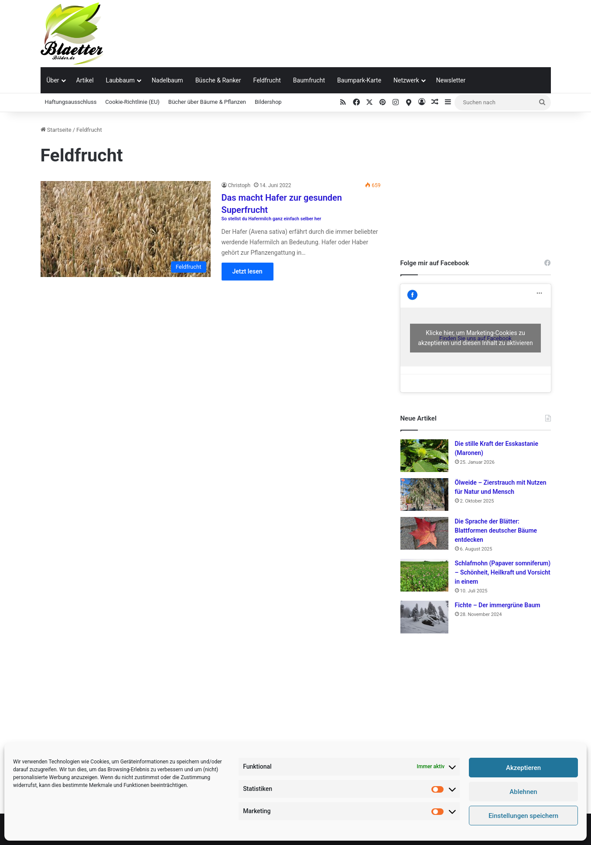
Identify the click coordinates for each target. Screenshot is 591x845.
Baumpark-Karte (359, 80)
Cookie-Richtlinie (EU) (132, 102)
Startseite (56, 130)
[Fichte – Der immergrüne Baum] (424, 617)
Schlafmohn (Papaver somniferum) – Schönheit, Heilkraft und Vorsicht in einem (503, 572)
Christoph (239, 185)
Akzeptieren (523, 768)
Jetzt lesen (247, 271)
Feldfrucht (267, 80)
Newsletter (450, 80)
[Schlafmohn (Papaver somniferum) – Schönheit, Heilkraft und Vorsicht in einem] (424, 575)
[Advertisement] (383, 28)
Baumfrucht (309, 80)
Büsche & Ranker (218, 80)
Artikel (85, 80)
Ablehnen (523, 792)
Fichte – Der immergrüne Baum (497, 605)
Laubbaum (120, 80)
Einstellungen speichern (523, 816)
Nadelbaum (167, 80)
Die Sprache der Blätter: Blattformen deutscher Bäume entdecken (496, 530)
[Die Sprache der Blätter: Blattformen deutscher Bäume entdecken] (424, 533)
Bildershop (268, 102)
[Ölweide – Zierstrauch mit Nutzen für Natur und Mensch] (424, 494)
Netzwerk (406, 80)
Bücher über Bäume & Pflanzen (207, 102)
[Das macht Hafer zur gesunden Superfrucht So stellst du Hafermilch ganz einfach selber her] (126, 229)
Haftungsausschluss (71, 102)
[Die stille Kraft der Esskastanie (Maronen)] (424, 455)
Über (53, 80)
